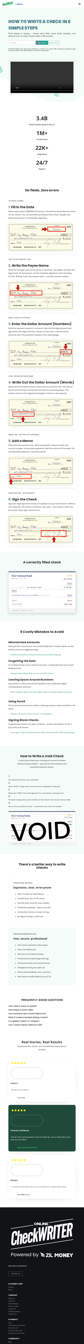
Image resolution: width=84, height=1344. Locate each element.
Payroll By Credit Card (16, 1333)
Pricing (10, 1287)
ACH (10, 1323)
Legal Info (12, 1309)
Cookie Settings (14, 1311)
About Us (11, 1298)
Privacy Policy (13, 1306)
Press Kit (11, 1301)
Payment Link (13, 1328)
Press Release (13, 1304)
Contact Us (15, 1273)
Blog (10, 1342)
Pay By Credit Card (15, 1330)
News (10, 1290)
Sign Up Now (42, 43)
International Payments (16, 1325)
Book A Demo (54, 43)
